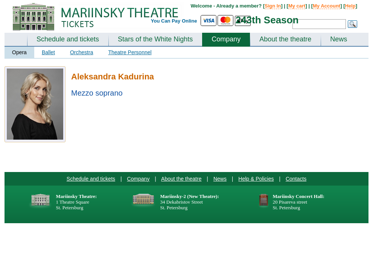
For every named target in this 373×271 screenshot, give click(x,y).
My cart (297, 6)
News (338, 39)
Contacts (296, 179)
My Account (326, 6)
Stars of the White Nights (155, 39)
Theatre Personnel (129, 52)
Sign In (273, 6)
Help (350, 6)
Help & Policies (256, 179)
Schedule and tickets (68, 39)
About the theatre (285, 39)
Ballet (48, 52)
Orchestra (81, 52)
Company (226, 39)
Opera (19, 52)
